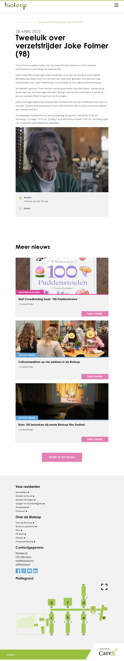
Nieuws (29, 22)
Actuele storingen (24, 501)
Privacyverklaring (24, 543)
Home (19, 22)
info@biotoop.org (25, 562)
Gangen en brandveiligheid (29, 505)
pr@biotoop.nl (23, 565)
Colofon (11, 656)
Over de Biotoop (24, 524)
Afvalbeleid (21, 508)
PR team (20, 535)
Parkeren (20, 512)
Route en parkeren (25, 527)
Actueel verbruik (24, 497)
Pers (18, 531)
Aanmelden (21, 493)
